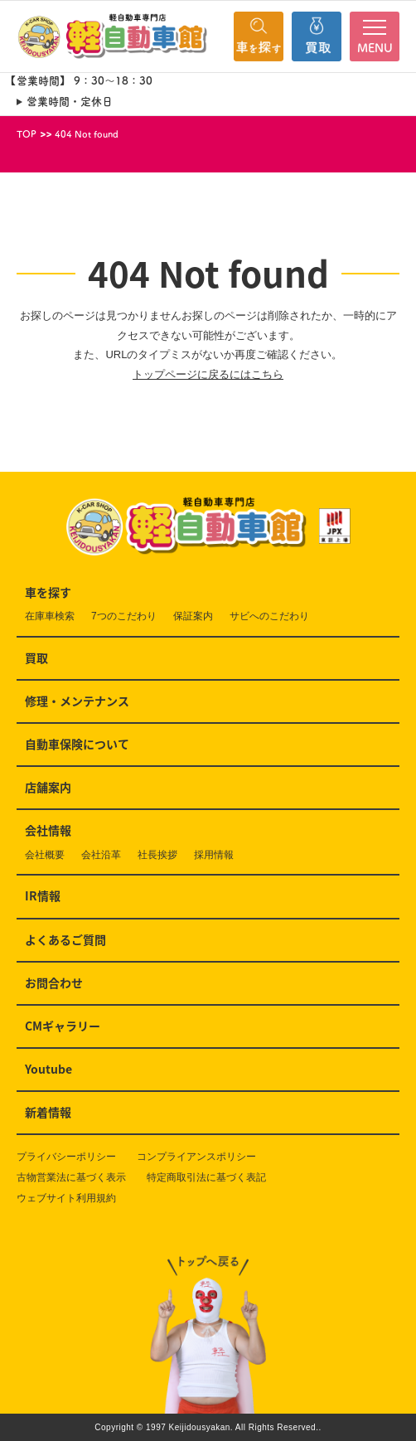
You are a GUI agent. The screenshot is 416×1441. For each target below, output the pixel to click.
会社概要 (45, 855)
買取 (36, 657)
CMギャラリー (62, 1025)
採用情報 (214, 855)
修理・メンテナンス (77, 700)
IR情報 (42, 895)
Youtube (48, 1068)
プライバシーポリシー (66, 1156)
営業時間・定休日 (70, 101)
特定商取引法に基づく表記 (206, 1177)
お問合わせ (54, 982)
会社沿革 (101, 855)
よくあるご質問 (65, 939)
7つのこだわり (124, 616)
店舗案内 (48, 786)
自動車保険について (77, 743)
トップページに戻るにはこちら (208, 374)
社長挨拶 (157, 855)
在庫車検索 (50, 616)
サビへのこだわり (269, 616)
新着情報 (48, 1111)
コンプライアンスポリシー (196, 1156)
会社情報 (48, 829)
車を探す (48, 592)
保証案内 (193, 616)
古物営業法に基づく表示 (71, 1177)
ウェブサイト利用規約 (66, 1198)
